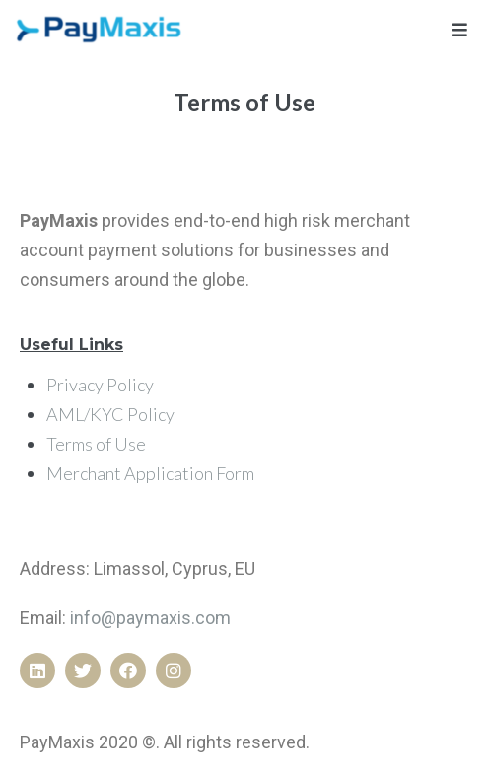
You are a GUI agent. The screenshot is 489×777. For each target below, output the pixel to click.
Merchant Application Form (150, 473)
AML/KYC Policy (110, 414)
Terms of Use (96, 444)
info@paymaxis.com (150, 617)
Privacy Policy (100, 384)
